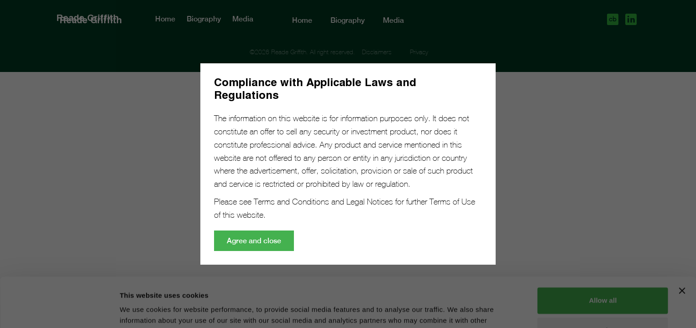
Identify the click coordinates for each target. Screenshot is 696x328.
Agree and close (254, 240)
